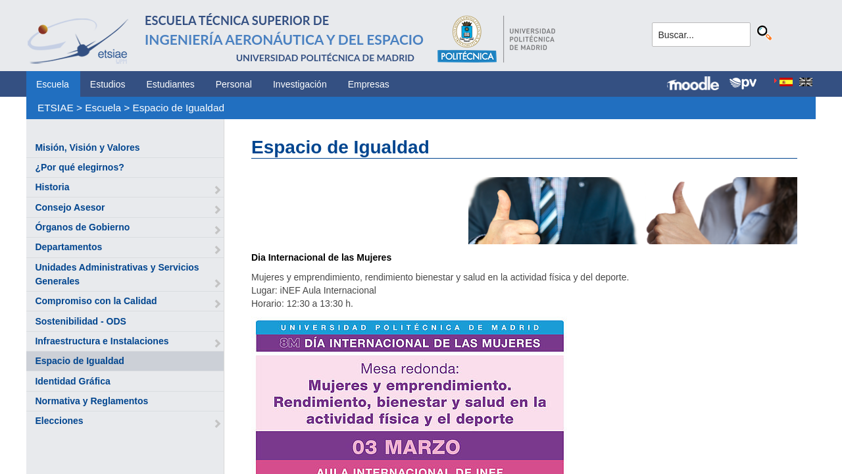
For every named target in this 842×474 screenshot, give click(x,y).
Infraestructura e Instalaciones (101, 341)
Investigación (300, 84)
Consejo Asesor (70, 207)
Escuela (52, 84)
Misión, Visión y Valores (87, 147)
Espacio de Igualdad (178, 107)
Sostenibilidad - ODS (80, 321)
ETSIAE (55, 107)
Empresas (368, 84)
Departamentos (68, 247)
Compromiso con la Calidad (96, 301)
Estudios (108, 84)
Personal (234, 84)
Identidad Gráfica (72, 381)
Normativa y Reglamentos (91, 401)
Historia (52, 187)
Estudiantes (171, 84)
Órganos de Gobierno (82, 227)
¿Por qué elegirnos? (79, 167)
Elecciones (59, 420)
